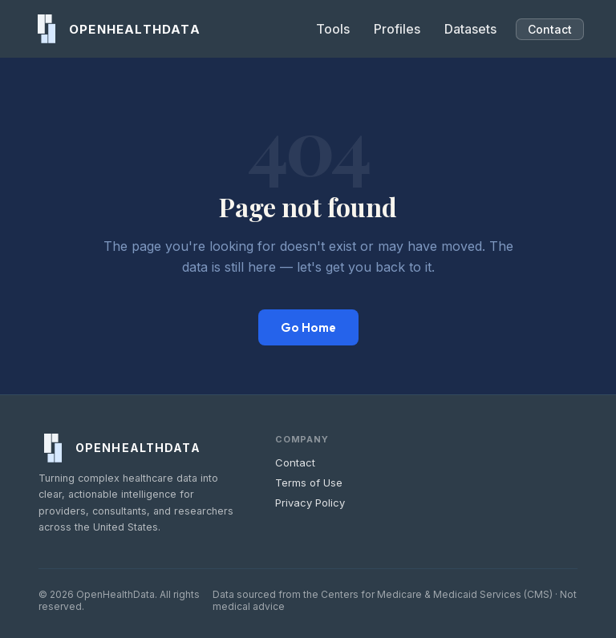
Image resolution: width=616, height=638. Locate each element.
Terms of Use (308, 482)
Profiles (397, 29)
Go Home (308, 327)
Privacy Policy (310, 502)
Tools (333, 29)
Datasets (470, 29)
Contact (550, 29)
